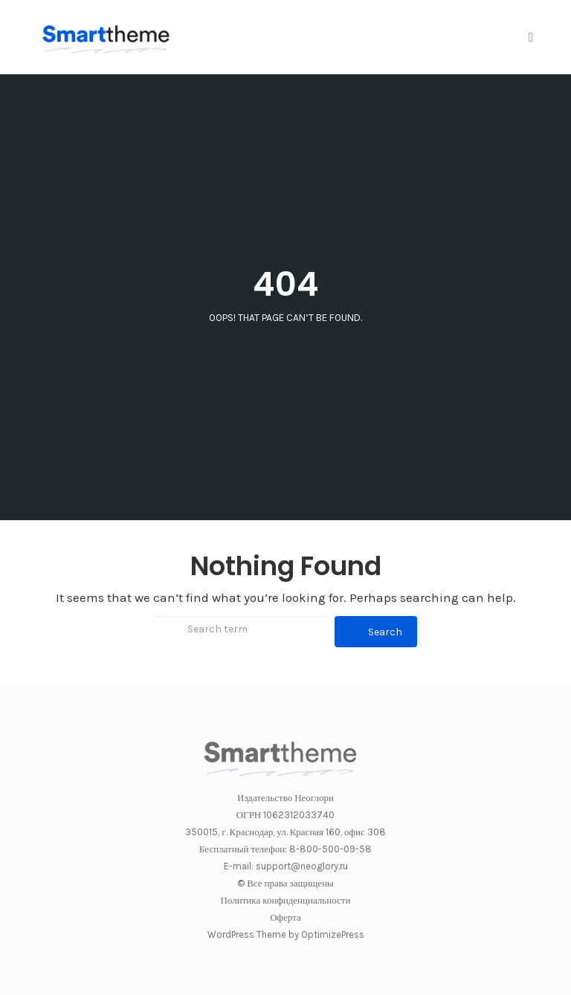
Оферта (285, 917)
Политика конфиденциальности (286, 900)
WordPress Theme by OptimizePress (285, 934)
